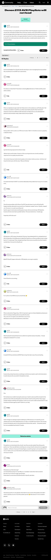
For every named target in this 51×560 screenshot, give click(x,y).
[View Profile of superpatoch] (10, 125)
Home (9, 6)
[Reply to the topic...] (22, 507)
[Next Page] (47, 57)
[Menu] (48, 2)
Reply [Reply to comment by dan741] (43, 50)
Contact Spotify (30, 535)
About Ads (29, 555)
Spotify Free (41, 539)
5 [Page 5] (30, 512)
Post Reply (43, 507)
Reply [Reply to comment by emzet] (43, 480)
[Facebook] (13, 545)
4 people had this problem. (10, 50)
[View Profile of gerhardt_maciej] (10, 388)
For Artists (17, 526)
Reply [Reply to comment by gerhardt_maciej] (43, 408)
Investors (17, 535)
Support (28, 526)
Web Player (29, 529)
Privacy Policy (17, 555)
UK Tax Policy (13, 557)
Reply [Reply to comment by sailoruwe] (43, 224)
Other (16, 6)
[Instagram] (4, 545)
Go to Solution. (11, 44)
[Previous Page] (32, 57)
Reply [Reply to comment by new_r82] (43, 189)
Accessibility (34, 555)
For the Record (6, 532)
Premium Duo (41, 529)
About (4, 526)
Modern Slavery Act (6, 557)
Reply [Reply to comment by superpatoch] (43, 138)
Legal (4, 555)
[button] (47, 26)
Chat (25, 2)
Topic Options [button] (5, 55)
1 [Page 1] (35, 57)
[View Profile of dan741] (8, 25)
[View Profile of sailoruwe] (9, 195)
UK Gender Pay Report (20, 557)
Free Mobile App (30, 532)
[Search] (40, 2)
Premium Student (42, 535)
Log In (43, 2)
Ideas (32, 2)
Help (19, 2)
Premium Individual (42, 526)
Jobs (4, 529)
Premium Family (41, 532)
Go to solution (26, 20)
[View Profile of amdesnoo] (9, 290)
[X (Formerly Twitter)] (9, 545)
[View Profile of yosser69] (9, 83)
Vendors (17, 539)
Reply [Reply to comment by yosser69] (43, 96)
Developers (17, 529)
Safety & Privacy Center (10, 555)
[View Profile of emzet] (8, 464)
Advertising (17, 532)
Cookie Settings (23, 555)
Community (7, 2)
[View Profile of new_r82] (9, 176)
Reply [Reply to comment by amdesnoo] (43, 301)
